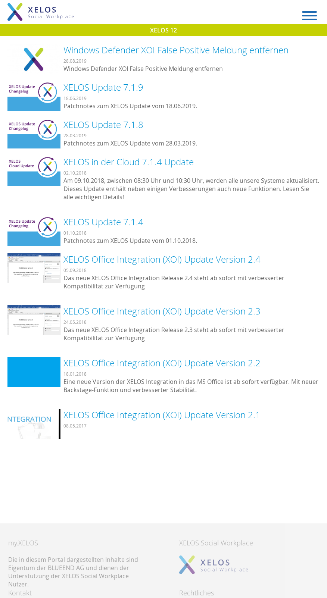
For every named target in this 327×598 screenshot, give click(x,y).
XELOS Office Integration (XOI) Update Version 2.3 (162, 311)
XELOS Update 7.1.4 (103, 222)
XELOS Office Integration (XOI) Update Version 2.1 (162, 415)
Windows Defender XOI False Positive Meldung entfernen (176, 50)
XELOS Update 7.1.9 (103, 87)
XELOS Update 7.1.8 (103, 125)
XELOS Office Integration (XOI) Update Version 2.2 (162, 363)
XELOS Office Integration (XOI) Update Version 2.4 (162, 259)
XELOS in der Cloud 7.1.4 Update (128, 162)
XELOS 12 (163, 30)
